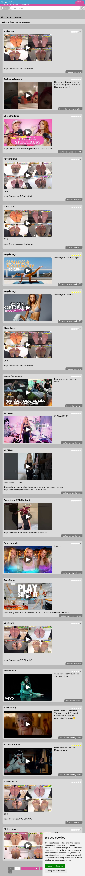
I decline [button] (59, 866)
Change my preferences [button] (56, 871)
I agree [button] (49, 866)
